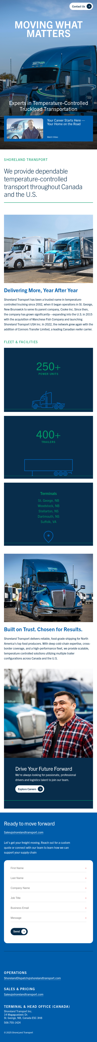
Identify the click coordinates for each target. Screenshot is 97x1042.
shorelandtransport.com (23, 832)
